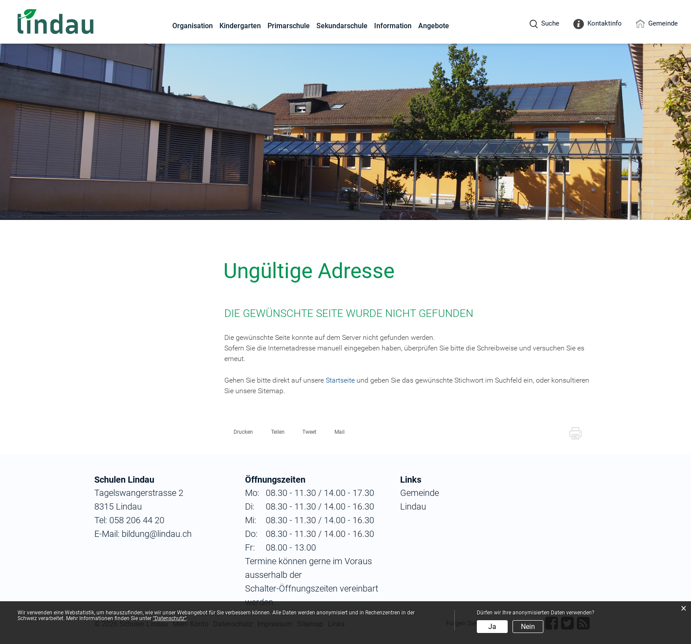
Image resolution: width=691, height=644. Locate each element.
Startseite (340, 380)
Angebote (433, 26)
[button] (239, 432)
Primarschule (288, 26)
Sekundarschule (342, 26)
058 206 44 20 (135, 520)
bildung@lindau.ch (155, 534)
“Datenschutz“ (169, 618)
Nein (528, 626)
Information (393, 26)
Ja (492, 626)
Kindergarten (240, 26)
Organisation (192, 26)
